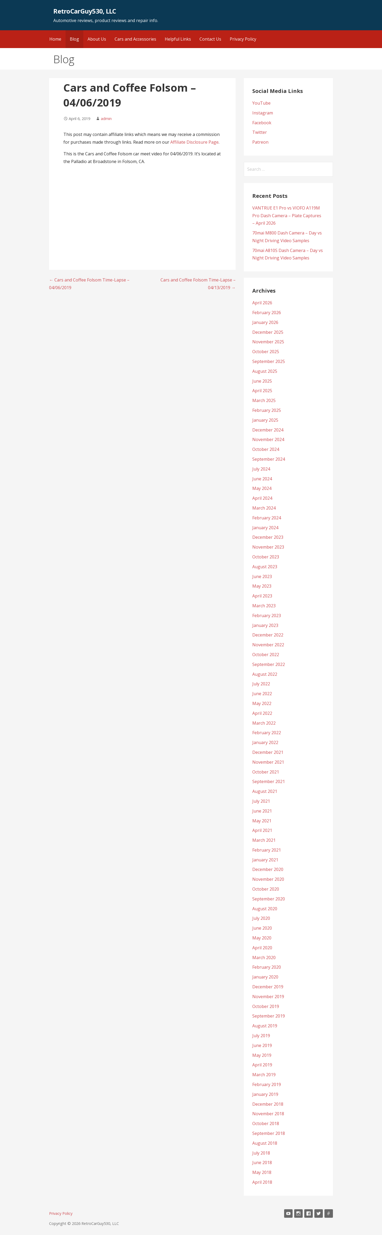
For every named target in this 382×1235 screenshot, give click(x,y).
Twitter (259, 132)
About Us (97, 39)
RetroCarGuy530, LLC (84, 11)
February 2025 (266, 410)
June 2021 (262, 811)
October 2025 (265, 351)
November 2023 (268, 547)
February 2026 (266, 312)
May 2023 (261, 586)
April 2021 (262, 830)
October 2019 (265, 1006)
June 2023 (262, 576)
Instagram (262, 113)
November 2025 (268, 342)
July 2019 (261, 1036)
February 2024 (266, 518)
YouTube (261, 103)
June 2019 (262, 1045)
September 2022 (268, 664)
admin (106, 118)
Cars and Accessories (135, 39)
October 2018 (265, 1123)
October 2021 (265, 772)
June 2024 (262, 479)
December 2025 (267, 332)
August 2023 (264, 567)
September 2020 (268, 899)
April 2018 (262, 1182)
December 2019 (267, 987)
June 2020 (262, 928)
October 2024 (265, 449)
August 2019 (264, 1026)
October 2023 (265, 557)
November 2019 (268, 996)
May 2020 (261, 938)
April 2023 (262, 596)
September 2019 (268, 1016)
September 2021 (268, 781)
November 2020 (268, 879)
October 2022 (265, 654)
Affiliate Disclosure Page (194, 142)
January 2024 (265, 528)
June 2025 (262, 381)
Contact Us (210, 39)
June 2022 (262, 693)
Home (55, 39)
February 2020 (266, 967)
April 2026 (262, 303)
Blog (74, 39)
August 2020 (264, 909)
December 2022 (267, 635)
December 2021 (267, 752)
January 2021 (265, 860)
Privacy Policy (243, 39)
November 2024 (268, 439)
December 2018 (267, 1104)
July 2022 (261, 684)
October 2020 (265, 889)
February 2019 (266, 1084)
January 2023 (265, 625)
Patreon (260, 142)
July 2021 (261, 801)
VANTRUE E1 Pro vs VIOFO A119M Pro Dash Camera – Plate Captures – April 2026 (286, 215)
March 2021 (264, 840)
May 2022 (261, 703)
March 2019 (264, 1075)
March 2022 (264, 723)
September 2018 (268, 1133)
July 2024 (261, 469)
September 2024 (268, 459)
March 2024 (264, 508)
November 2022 (268, 645)
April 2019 (262, 1065)
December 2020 (267, 869)
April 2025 (262, 391)
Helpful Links (178, 39)
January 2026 (265, 322)
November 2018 (268, 1114)
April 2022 (262, 713)
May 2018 (261, 1172)
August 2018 (264, 1143)
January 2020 (265, 977)
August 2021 (264, 791)
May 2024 (261, 488)
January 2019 (265, 1094)
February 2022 (266, 733)
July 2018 (261, 1153)
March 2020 (264, 957)
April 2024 (262, 498)
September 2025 (268, 361)
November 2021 (268, 762)
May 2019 (261, 1055)
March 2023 (264, 606)
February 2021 (266, 850)
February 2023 (266, 615)
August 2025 (264, 371)
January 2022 (265, 742)
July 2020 (261, 918)
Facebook (261, 123)
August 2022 (264, 674)
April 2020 (262, 948)
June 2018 (262, 1162)
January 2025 (265, 420)
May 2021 (261, 821)
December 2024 (267, 430)
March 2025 (264, 400)
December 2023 (267, 537)
